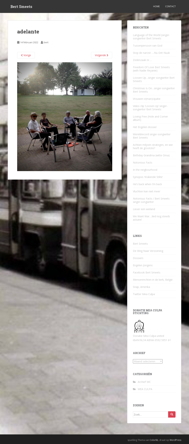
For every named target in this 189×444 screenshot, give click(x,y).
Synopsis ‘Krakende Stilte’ (148, 177)
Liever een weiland (144, 209)
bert (46, 42)
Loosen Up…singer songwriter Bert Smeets (154, 79)
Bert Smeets (21, 6)
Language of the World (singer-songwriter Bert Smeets (151, 36)
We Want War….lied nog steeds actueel (151, 218)
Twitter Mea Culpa (144, 294)
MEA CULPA (145, 389)
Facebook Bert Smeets (146, 272)
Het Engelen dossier (145, 127)
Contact (170, 6)
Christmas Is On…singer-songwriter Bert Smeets (154, 89)
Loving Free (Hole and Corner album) (150, 118)
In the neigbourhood (145, 169)
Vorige (26, 55)
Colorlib (154, 440)
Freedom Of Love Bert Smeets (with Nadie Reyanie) (151, 68)
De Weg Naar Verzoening (148, 251)
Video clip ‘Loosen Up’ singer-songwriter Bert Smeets (150, 107)
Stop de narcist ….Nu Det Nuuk (151, 53)
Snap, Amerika (141, 287)
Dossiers (138, 258)
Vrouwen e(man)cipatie (146, 99)
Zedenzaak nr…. (142, 60)
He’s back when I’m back (147, 184)
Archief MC (144, 382)
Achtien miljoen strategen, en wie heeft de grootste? (153, 146)
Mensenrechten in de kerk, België (153, 279)
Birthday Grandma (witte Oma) (151, 155)
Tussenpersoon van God (147, 45)
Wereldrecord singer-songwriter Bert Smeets (152, 135)
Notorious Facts (142, 162)
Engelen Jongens (143, 265)
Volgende (101, 55)
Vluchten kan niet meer (146, 191)
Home (156, 6)
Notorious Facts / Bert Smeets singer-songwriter (151, 200)
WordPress (175, 440)
